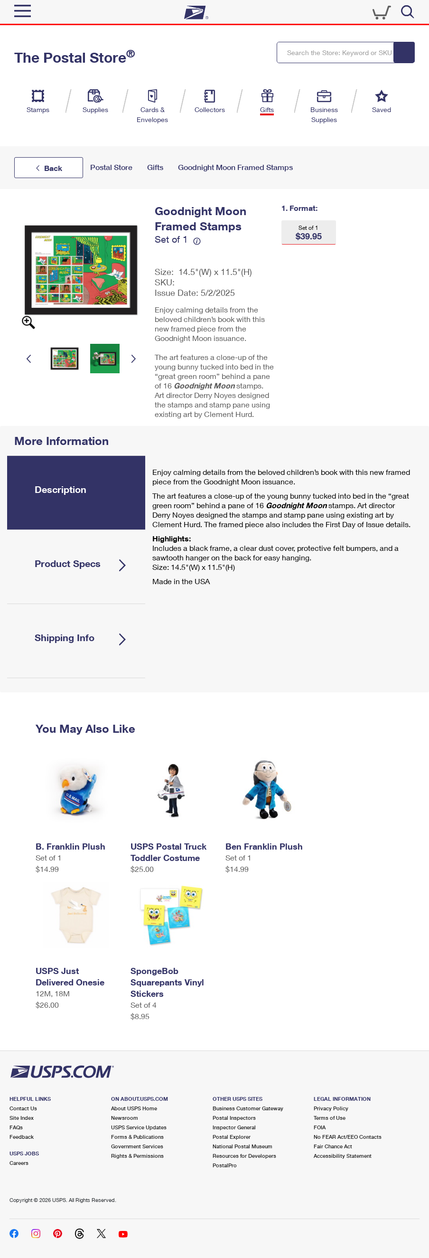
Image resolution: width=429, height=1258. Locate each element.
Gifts (155, 167)
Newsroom (124, 1118)
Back (53, 167)
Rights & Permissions (137, 1156)
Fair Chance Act (333, 1146)
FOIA (320, 1127)
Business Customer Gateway (248, 1108)
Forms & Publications (137, 1137)
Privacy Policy (331, 1108)
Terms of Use (329, 1118)
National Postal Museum (242, 1146)
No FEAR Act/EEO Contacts (348, 1137)
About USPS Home (134, 1108)
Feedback (21, 1137)
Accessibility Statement (343, 1156)
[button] (308, 232)
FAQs (16, 1127)
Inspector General (234, 1127)
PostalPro (225, 1165)
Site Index (21, 1118)
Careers (18, 1163)
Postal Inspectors (234, 1118)
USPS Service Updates (139, 1127)
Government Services (137, 1146)
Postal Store (111, 167)
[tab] (76, 493)
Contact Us (23, 1108)
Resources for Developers (244, 1156)
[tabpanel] (283, 529)
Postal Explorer (232, 1137)
